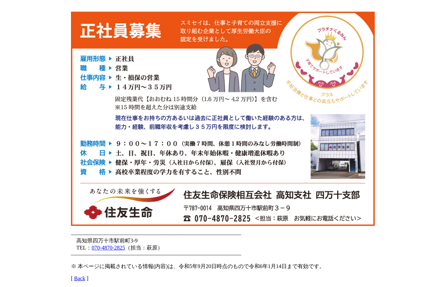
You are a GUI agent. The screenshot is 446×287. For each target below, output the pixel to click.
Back (79, 278)
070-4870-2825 (108, 248)
